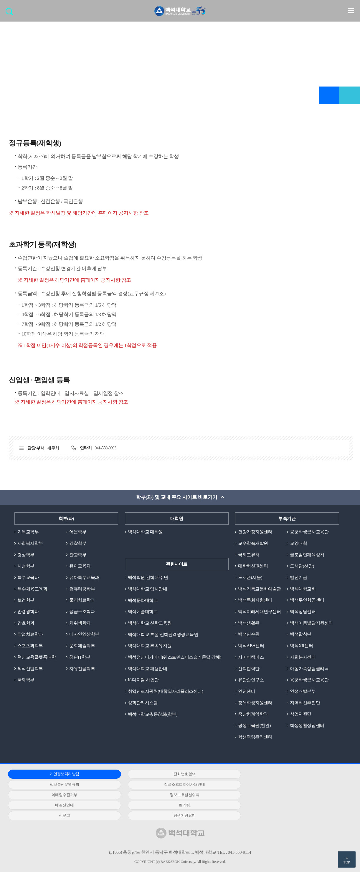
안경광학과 (28, 611)
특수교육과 (28, 577)
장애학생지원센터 (255, 703)
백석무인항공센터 (307, 600)
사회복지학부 (30, 543)
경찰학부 (77, 543)
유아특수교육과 (84, 577)
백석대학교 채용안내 (147, 668)
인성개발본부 (303, 691)
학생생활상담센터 (307, 725)
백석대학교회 (303, 589)
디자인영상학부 (84, 634)
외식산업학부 (30, 668)
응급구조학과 (82, 611)
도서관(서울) (250, 577)
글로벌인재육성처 (307, 554)
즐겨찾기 (329, 95)
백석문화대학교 (143, 600)
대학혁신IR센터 (253, 566)
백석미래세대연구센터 (259, 611)
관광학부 (77, 554)
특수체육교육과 (32, 589)
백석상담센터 (303, 611)
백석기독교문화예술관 (259, 589)
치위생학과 (80, 623)
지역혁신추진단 (305, 703)
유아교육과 (80, 566)
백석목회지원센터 (255, 600)
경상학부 (25, 554)
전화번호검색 (175, 774)
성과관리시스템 (143, 703)
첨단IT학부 (79, 657)
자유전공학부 (82, 668)
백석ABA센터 (251, 646)
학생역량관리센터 (255, 737)
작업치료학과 (30, 634)
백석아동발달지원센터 (311, 623)
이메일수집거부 (176, 785)
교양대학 (298, 543)
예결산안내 (61, 795)
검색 (10, 13)
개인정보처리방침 (61, 774)
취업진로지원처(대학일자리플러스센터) (165, 691)
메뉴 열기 (351, 10)
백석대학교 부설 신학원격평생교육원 (163, 634)
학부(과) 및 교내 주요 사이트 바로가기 (176, 497)
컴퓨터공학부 (82, 589)
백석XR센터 (301, 646)
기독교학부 (28, 531)
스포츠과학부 (30, 646)
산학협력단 (249, 668)
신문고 (289, 795)
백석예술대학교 (143, 611)
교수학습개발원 (253, 543)
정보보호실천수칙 (289, 785)
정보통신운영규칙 (289, 774)
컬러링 (175, 795)
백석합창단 (300, 634)
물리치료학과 (82, 600)
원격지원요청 (61, 805)
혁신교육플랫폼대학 (36, 657)
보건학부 (25, 600)
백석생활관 (249, 623)
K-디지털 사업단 (143, 680)
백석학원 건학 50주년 (148, 577)
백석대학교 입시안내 (147, 589)
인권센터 (246, 691)
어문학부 (77, 531)
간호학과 (25, 623)
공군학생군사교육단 (309, 531)
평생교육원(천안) (254, 725)
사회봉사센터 (303, 657)
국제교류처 (249, 554)
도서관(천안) (302, 566)
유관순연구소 (251, 680)
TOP (347, 862)
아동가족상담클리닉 (309, 668)
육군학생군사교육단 (309, 680)
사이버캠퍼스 (251, 657)
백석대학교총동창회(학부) (153, 714)
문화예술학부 (82, 646)
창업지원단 (300, 714)
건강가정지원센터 (255, 531)
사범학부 (25, 566)
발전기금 (298, 577)
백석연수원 (249, 634)
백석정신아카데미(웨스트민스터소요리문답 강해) (174, 657)
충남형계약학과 (253, 714)
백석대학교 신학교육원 (149, 623)
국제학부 (25, 680)
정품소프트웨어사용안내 (61, 785)
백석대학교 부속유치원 (149, 646)
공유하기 (349, 95)
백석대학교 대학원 (145, 531)
